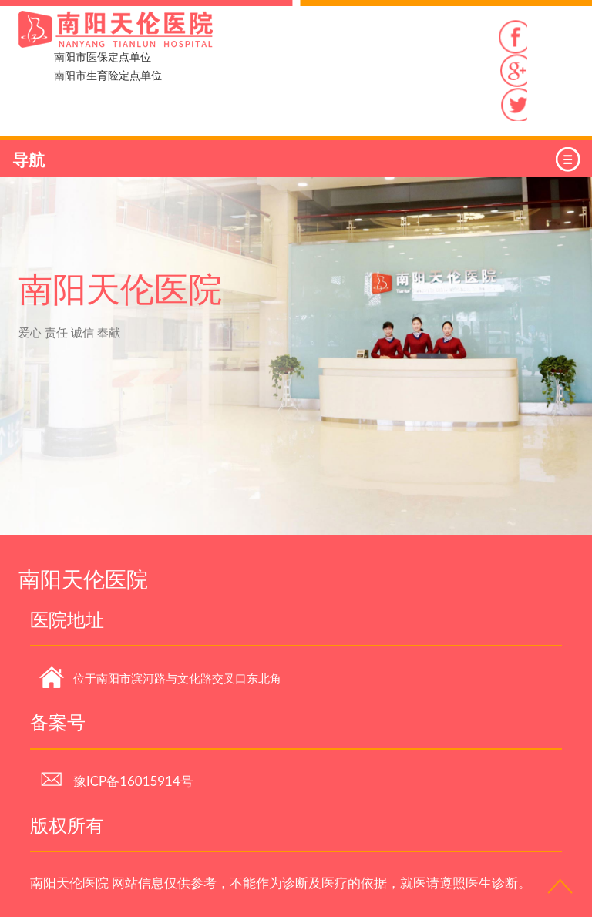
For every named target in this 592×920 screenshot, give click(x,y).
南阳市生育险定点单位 (108, 75)
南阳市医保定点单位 (102, 56)
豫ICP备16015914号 (116, 784)
